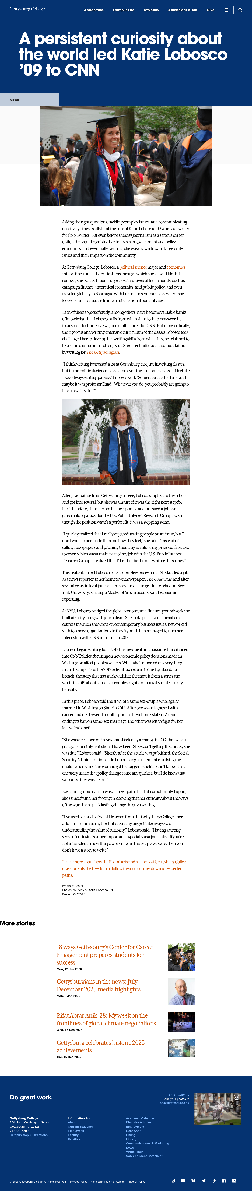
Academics (94, 10)
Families (74, 1139)
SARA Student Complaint (144, 1156)
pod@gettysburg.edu (174, 1102)
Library (131, 1139)
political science (133, 267)
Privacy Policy (78, 1181)
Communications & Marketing (147, 1143)
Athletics (151, 10)
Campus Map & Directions (29, 1135)
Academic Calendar (140, 1118)
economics (175, 267)
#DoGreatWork (179, 1095)
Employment (135, 1126)
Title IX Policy (137, 1181)
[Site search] (240, 9)
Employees (76, 1131)
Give (210, 10)
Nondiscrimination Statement (107, 1181)
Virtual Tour (134, 1152)
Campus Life (123, 10)
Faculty (73, 1135)
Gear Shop (133, 1131)
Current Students (80, 1126)
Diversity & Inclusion (141, 1122)
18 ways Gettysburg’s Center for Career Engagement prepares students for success (105, 955)
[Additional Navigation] (226, 9)
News (14, 99)
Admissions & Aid (182, 10)
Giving (130, 1135)
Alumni (73, 1122)
